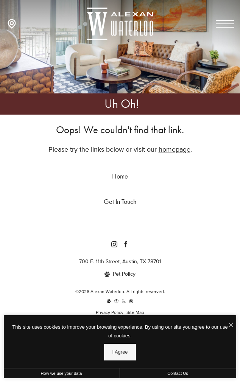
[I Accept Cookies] (231, 325)
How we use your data (61, 373)
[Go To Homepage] (120, 24)
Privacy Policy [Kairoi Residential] (109, 312)
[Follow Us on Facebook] (126, 244)
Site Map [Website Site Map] (135, 312)
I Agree (120, 352)
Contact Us (177, 373)
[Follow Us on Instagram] (114, 244)
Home (120, 176)
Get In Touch (120, 201)
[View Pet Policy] (120, 274)
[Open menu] (225, 24)
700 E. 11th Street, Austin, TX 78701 (120, 262)
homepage (174, 149)
